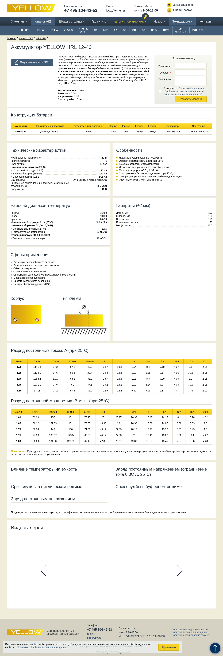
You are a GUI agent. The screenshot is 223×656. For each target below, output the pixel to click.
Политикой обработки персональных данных (42, 647)
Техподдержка (182, 21)
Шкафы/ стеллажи (71, 21)
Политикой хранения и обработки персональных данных (184, 90)
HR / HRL (41, 38)
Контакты (205, 21)
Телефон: (164, 72)
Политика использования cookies (190, 635)
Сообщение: (165, 79)
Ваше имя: (164, 66)
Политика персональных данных (190, 632)
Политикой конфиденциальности (182, 94)
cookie (33, 644)
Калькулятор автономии (129, 21)
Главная (11, 38)
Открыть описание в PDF (34, 62)
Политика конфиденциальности (190, 629)
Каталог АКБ (43, 21)
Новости (159, 21)
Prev (43, 571)
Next (179, 571)
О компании (19, 21)
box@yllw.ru (115, 10)
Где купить (98, 21)
